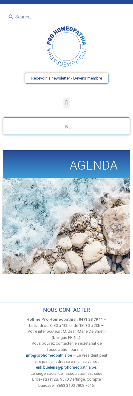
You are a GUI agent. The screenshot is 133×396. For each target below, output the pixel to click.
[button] (66, 103)
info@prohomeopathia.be (49, 355)
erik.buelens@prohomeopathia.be (66, 367)
